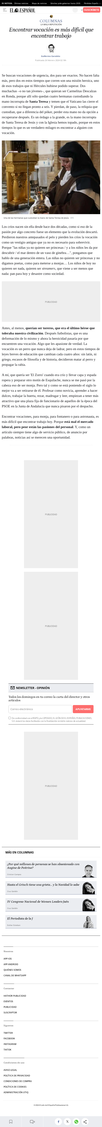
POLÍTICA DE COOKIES (15, 1086)
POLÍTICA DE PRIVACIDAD (17, 1075)
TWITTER (8, 1032)
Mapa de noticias (39, 3)
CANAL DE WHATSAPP (15, 975)
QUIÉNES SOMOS (12, 969)
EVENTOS (8, 1001)
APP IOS (8, 958)
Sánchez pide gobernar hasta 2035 (65, 3)
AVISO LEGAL (10, 1070)
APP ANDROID (11, 964)
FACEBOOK (9, 1038)
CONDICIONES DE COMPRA (18, 1081)
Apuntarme (83, 709)
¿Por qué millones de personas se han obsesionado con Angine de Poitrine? (43, 866)
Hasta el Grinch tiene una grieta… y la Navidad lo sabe (43, 885)
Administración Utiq (16, 1092)
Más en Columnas (19, 852)
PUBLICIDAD (10, 1007)
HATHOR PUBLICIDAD (15, 995)
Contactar (9, 988)
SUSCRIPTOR (10, 1012)
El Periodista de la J (20, 918)
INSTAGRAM (10, 1044)
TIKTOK (7, 1049)
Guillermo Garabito (50, 56)
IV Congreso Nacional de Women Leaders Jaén (38, 902)
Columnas (51, 21)
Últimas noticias (21, 3)
